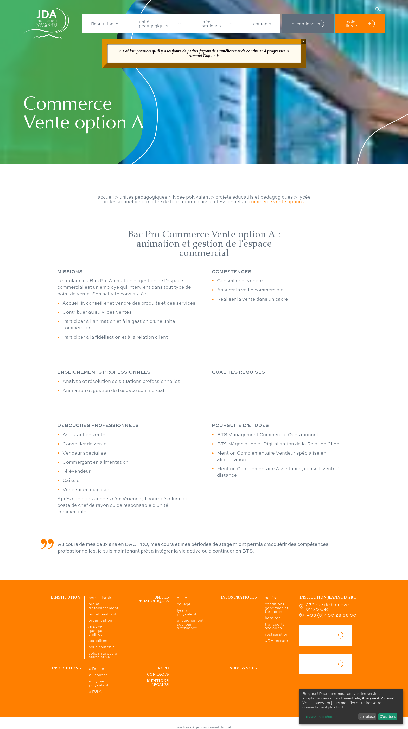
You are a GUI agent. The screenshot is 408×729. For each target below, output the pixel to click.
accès (270, 597)
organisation (100, 620)
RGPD (163, 668)
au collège (98, 674)
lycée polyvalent (191, 196)
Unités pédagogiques (153, 599)
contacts (262, 24)
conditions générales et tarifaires (276, 607)
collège (183, 603)
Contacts (158, 674)
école (182, 597)
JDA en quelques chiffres (97, 630)
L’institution (65, 597)
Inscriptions (66, 668)
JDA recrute (276, 640)
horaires (272, 617)
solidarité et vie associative (102, 655)
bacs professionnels (220, 201)
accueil (106, 196)
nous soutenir (101, 646)
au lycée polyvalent (99, 682)
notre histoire (101, 597)
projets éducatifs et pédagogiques (254, 196)
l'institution (102, 24)
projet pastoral (102, 613)
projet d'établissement (103, 605)
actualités (97, 640)
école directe (359, 23)
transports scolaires (275, 625)
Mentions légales (158, 683)
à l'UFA (95, 691)
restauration (276, 634)
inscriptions (308, 23)
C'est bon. (388, 716)
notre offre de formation (165, 201)
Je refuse (367, 716)
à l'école (96, 668)
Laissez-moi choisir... (321, 716)
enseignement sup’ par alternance (190, 624)
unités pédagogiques (153, 23)
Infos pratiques (239, 597)
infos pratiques (211, 23)
